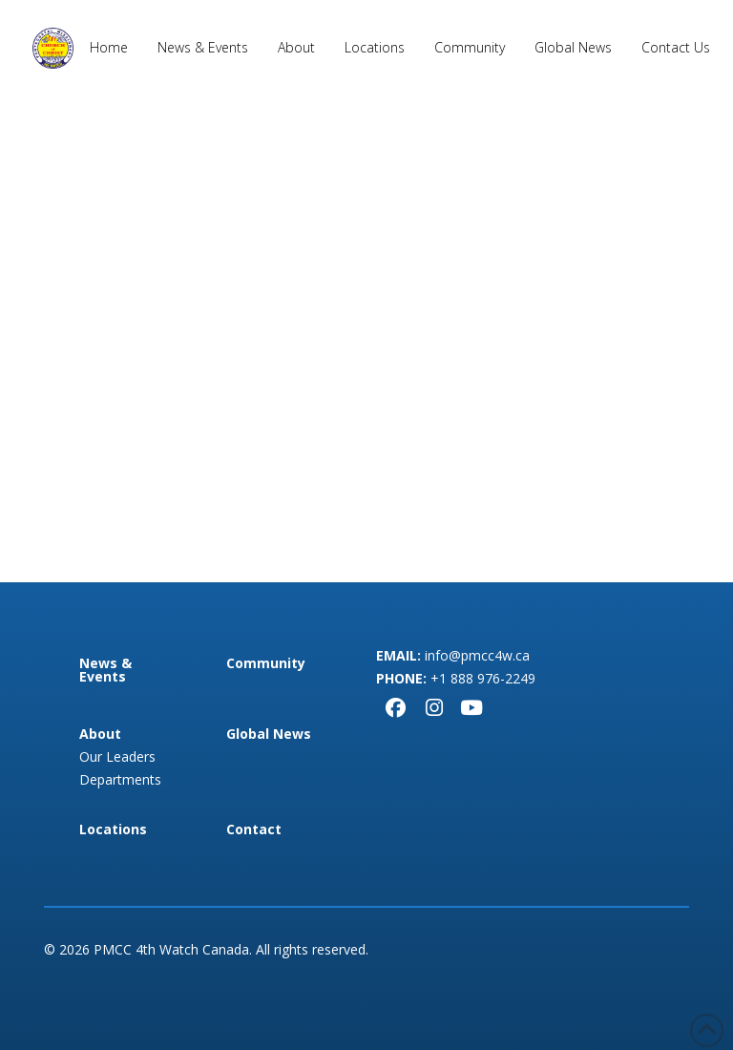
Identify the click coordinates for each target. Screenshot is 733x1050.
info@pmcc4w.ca (477, 655)
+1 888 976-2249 (482, 678)
